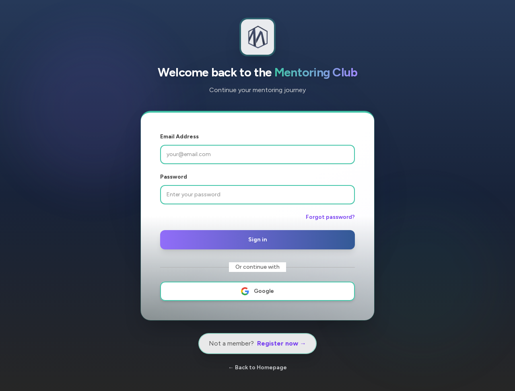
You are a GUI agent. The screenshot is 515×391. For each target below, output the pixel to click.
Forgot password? (330, 217)
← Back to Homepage (257, 367)
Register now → (281, 343)
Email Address (179, 136)
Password (173, 176)
